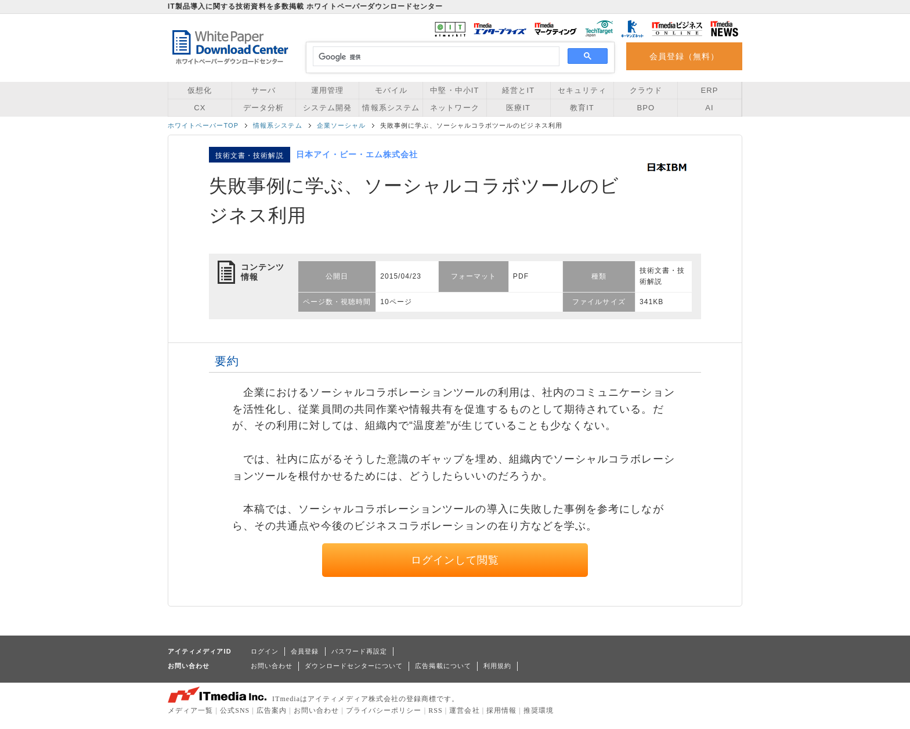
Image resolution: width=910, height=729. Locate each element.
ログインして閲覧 (455, 560)
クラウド (646, 90)
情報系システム (390, 107)
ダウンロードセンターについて (354, 665)
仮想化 (199, 90)
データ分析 (263, 107)
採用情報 (501, 710)
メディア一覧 (190, 710)
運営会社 (464, 710)
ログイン (265, 651)
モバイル (391, 90)
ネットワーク (454, 107)
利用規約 (497, 665)
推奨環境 (538, 710)
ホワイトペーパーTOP (203, 125)
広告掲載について (443, 665)
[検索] (434, 57)
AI (709, 107)
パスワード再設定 (359, 651)
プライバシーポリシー (384, 710)
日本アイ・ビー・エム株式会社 (357, 154)
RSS (435, 710)
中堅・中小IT (454, 90)
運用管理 (327, 90)
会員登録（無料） (684, 56)
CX (199, 107)
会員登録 (305, 651)
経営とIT (518, 90)
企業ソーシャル (341, 125)
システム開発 (327, 107)
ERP (709, 90)
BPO (646, 107)
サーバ (263, 90)
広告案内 (272, 710)
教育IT (582, 107)
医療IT (518, 107)
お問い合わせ (271, 665)
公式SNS (235, 710)
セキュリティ (582, 90)
